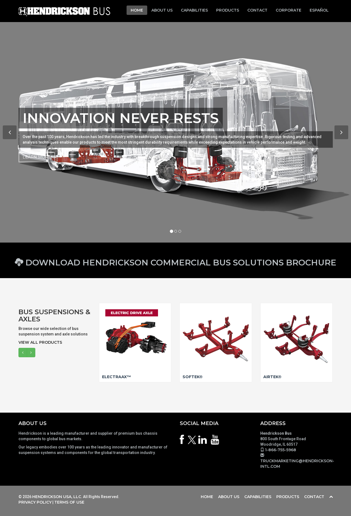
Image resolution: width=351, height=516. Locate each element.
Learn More (37, 157)
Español (319, 10)
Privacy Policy (35, 502)
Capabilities (194, 10)
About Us (162, 10)
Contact (257, 10)
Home (137, 10)
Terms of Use (69, 502)
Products (227, 10)
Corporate (288, 10)
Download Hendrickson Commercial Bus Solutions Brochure (175, 262)
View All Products (40, 342)
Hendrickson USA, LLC (56, 496)
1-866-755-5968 (280, 449)
